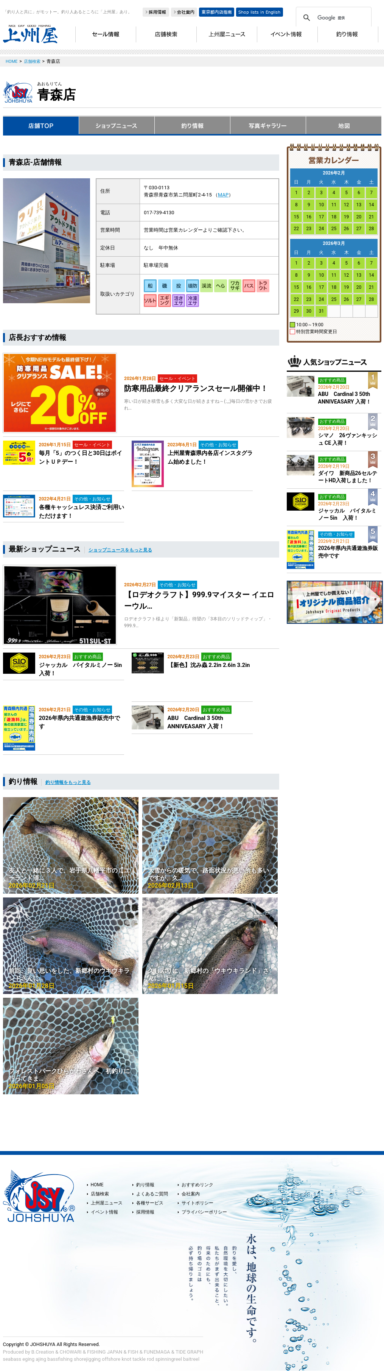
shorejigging (87, 1359)
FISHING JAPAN (104, 1352)
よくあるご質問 (152, 1194)
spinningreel (168, 1359)
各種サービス (149, 1203)
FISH (133, 1352)
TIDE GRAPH (189, 1352)
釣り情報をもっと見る (68, 782)
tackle (139, 1359)
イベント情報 (104, 1212)
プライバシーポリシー (204, 1212)
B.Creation (42, 1352)
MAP (223, 195)
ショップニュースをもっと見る (120, 550)
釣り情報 (145, 1184)
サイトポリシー (197, 1203)
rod (150, 1359)
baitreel (191, 1359)
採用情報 (145, 1212)
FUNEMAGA (157, 1352)
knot (126, 1359)
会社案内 (191, 1194)
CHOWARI (71, 1352)
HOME (97, 1184)
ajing (41, 1359)
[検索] (332, 17)
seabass (12, 1359)
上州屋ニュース (107, 1203)
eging (28, 1359)
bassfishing (60, 1359)
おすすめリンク (197, 1184)
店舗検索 (100, 1194)
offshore (111, 1359)
